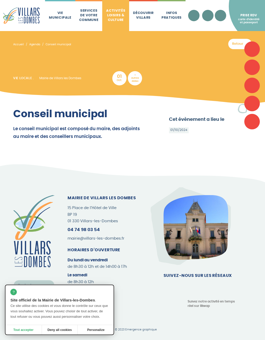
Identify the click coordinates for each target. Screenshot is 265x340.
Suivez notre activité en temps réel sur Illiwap (211, 303)
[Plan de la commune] (252, 85)
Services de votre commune (89, 15)
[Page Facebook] (167, 286)
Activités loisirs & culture (115, 15)
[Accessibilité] (194, 15)
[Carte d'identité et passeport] (252, 49)
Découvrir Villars (143, 15)
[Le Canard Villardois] (252, 121)
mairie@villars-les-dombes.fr (96, 238)
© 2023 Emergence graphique (136, 329)
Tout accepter (23, 330)
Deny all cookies (59, 330)
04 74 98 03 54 (84, 229)
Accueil (18, 44)
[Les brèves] (252, 103)
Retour (237, 44)
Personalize (96, 330)
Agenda (34, 44)
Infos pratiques (171, 15)
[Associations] (252, 67)
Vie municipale (60, 15)
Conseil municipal (58, 44)
